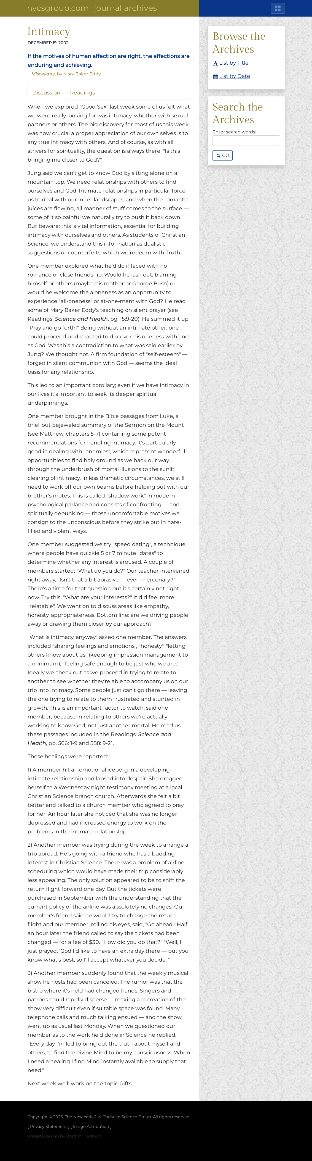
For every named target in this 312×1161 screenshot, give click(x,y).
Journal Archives (125, 8)
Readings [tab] (82, 92)
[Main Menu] (278, 8)
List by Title (231, 63)
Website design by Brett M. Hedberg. (65, 1136)
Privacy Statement (48, 1126)
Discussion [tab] (46, 92)
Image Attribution (91, 1126)
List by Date (231, 76)
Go (222, 156)
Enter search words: (234, 132)
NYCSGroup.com (58, 8)
